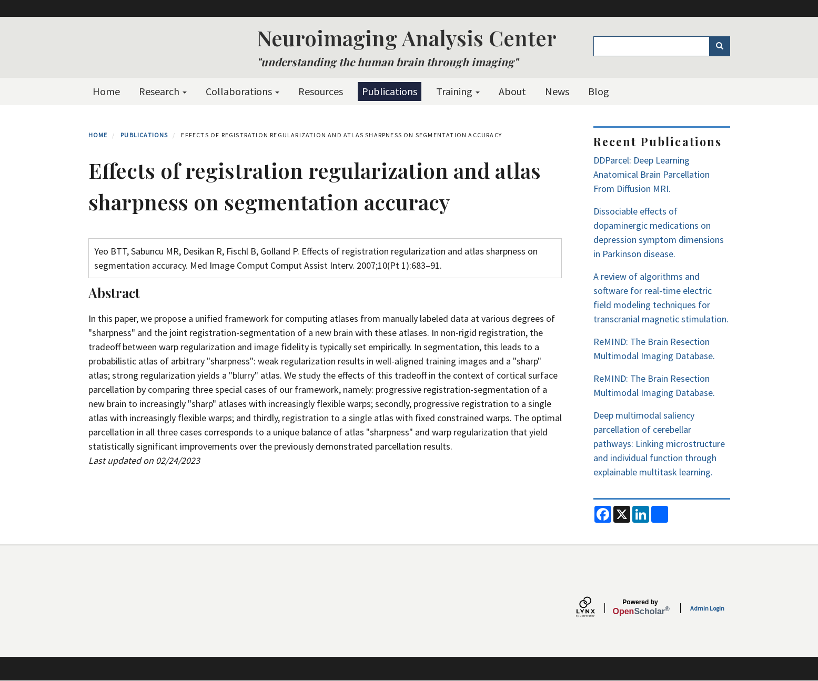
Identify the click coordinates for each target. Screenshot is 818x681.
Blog (598, 91)
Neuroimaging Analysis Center (407, 38)
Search (723, 46)
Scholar (640, 607)
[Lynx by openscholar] (594, 608)
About (512, 91)
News (557, 91)
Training (458, 91)
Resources (320, 91)
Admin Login (707, 608)
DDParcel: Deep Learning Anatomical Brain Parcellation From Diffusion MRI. (651, 174)
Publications (389, 91)
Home (106, 91)
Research (163, 91)
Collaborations (242, 91)
